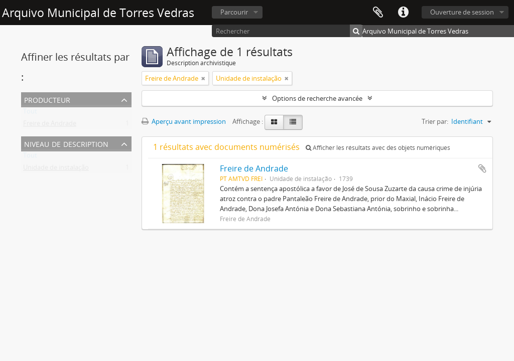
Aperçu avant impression (184, 121)
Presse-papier (378, 12)
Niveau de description (66, 143)
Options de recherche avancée (317, 98)
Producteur (47, 99)
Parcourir (234, 12)
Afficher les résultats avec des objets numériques (378, 147)
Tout (30, 113)
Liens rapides (403, 12)
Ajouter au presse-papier (482, 168)
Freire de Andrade (49, 125)
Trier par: (435, 121)
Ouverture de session (462, 12)
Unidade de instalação (56, 169)
